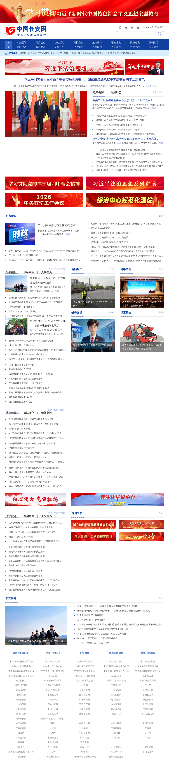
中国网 (148, 728)
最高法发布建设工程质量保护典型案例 (27, 551)
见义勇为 (154, 47)
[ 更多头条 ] (151, 86)
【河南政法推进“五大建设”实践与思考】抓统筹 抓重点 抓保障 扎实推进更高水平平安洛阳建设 (37, 316)
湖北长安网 (148, 699)
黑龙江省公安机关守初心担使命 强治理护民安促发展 (35, 641)
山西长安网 (53, 695)
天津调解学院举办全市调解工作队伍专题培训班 (31, 419)
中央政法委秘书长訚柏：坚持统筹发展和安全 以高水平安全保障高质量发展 (130, 162)
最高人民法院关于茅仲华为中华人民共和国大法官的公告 (35, 392)
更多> (155, 92)
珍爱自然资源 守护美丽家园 (22, 307)
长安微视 (116, 47)
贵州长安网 (53, 709)
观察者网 (84, 742)
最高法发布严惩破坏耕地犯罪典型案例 (27, 556)
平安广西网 (84, 704)
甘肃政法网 (148, 709)
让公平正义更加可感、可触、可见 (93, 643)
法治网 (84, 752)
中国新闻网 (116, 728)
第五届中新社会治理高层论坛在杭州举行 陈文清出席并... (125, 138)
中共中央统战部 (147, 661)
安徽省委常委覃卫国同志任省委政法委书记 (29, 388)
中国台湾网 (21, 728)
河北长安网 (21, 695)
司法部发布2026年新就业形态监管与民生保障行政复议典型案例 (125, 134)
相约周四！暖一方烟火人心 (21, 345)
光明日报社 (21, 680)
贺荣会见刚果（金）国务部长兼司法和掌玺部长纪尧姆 (121, 170)
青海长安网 (21, 714)
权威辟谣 (40, 47)
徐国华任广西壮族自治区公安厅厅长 (26, 378)
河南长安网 (116, 699)
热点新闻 (59, 42)
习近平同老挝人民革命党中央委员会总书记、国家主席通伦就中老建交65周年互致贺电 (84, 79)
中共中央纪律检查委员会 (21, 661)
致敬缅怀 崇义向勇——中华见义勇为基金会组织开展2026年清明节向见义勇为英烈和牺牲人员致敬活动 (127, 260)
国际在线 (116, 733)
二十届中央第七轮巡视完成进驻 (56, 225)
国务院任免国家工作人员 (20, 397)
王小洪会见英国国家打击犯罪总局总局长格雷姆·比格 (120, 150)
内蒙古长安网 (116, 714)
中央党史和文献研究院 (84, 676)
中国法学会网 (116, 752)
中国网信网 (84, 723)
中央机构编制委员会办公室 (148, 671)
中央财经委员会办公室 (84, 671)
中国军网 (116, 737)
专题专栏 (77, 513)
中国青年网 (21, 737)
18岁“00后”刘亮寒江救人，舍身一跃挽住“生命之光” (33, 585)
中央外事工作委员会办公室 (116, 671)
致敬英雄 (135, 47)
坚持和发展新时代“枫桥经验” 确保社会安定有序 (31, 340)
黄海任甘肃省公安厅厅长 (20, 369)
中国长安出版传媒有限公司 (21, 752)
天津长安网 (84, 690)
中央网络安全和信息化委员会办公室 (152, 666)
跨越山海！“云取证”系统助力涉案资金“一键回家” (32, 532)
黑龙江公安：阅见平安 (19, 428)
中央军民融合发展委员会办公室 (23, 671)
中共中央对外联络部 (21, 666)
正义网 (53, 752)
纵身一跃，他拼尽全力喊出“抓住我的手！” (111, 237)
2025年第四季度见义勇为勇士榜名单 (26, 576)
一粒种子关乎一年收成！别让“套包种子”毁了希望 (32, 443)
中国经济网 (53, 737)
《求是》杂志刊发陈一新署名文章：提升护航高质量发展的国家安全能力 (129, 166)
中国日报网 (84, 733)
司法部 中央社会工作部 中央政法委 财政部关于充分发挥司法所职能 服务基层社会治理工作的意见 (127, 224)
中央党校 (53, 676)
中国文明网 (116, 723)
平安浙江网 (148, 690)
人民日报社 (116, 676)
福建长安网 (21, 699)
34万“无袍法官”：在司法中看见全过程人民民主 (31, 527)
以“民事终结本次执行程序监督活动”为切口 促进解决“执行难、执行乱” (36, 523)
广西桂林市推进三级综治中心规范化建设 (28, 354)
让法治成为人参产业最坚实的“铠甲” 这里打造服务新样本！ (36, 541)
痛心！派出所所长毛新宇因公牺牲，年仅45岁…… (32, 472)
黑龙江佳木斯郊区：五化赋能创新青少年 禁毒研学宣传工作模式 (37, 297)
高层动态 (40, 42)
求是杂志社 (148, 676)
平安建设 (116, 42)
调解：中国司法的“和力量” (21, 537)
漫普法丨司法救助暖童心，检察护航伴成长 (29, 457)
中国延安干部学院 (147, 680)
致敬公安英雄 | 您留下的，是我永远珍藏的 (111, 233)
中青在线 (84, 737)
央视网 (21, 733)
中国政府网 (21, 723)
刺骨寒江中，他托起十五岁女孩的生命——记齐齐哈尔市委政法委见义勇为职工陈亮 (36, 580)
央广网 (148, 733)
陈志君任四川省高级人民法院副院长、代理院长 (31, 374)
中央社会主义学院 (84, 680)
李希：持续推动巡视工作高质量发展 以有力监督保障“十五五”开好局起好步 (44, 250)
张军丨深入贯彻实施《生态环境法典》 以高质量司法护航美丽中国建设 (105, 53)
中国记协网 (148, 723)
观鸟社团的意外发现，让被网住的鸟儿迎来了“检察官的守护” (37, 453)
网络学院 (126, 269)
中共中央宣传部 (116, 661)
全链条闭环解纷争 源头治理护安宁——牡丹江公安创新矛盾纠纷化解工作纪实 (37, 302)
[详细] (154, 108)
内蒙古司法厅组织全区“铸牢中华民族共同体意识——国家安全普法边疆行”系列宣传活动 (37, 462)
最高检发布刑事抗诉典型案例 (22, 565)
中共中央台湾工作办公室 (52, 671)
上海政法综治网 (52, 690)
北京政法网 (21, 690)
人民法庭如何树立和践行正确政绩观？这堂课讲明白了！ (35, 433)
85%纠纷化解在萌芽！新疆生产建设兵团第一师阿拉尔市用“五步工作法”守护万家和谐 (37, 350)
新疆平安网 (84, 714)
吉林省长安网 (148, 714)
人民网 (53, 728)
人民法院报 (53, 747)
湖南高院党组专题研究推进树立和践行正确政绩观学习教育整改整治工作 (37, 438)
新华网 (84, 728)
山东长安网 (84, 699)
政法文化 (78, 47)
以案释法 (97, 47)
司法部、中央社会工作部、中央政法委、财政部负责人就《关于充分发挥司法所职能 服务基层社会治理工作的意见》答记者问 (45, 260)
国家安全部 (116, 685)
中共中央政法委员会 (52, 666)
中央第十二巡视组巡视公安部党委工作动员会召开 (119, 125)
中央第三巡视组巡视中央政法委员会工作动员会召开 (122, 100)
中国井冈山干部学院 (116, 680)
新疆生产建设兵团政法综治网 (54, 718)
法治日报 (21, 747)
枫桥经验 (78, 42)
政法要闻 (21, 42)
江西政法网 (53, 699)
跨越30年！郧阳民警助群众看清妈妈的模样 (97, 638)
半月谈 (148, 737)
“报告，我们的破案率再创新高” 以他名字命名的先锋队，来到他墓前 (123, 247)
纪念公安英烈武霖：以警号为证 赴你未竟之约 (30, 481)
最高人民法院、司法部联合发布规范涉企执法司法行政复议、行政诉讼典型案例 (36, 561)
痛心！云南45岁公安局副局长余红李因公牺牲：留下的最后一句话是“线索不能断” (37, 486)
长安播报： (12, 53)
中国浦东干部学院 (52, 680)
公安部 (84, 685)
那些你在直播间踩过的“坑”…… (23, 448)
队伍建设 (135, 42)
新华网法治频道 (116, 757)
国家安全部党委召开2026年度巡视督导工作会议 (118, 129)
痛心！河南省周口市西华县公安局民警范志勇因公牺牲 (34, 468)
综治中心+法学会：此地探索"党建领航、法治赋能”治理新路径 (37, 359)
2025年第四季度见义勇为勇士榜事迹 (26, 571)
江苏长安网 (116, 690)
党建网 (21, 742)
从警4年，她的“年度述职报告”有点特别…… (111, 242)
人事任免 (59, 47)
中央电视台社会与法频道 (84, 757)
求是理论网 (53, 742)
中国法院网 (148, 752)
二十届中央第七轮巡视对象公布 (23, 255)
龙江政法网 (116, 695)
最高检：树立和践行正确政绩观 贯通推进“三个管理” (44, 53)
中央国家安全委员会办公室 (116, 666)
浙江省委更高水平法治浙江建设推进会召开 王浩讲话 (33, 424)
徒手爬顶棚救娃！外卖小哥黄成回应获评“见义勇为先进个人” (36, 589)
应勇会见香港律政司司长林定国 (110, 158)
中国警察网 (21, 757)
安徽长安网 (148, 695)
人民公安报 (116, 747)
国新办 (53, 723)
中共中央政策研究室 (84, 666)
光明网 (53, 733)
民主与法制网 (52, 757)
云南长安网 (84, 709)
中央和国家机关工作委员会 (21, 676)
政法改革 (97, 42)
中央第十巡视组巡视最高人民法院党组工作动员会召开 (121, 116)
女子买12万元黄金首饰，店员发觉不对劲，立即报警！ (102, 634)
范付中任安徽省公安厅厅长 (21, 365)
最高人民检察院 (52, 685)
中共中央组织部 (84, 661)
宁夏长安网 (53, 714)
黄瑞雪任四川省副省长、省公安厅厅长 (27, 383)
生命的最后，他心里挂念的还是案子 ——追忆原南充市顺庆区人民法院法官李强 (37, 477)
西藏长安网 (21, 718)
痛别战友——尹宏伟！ (101, 228)
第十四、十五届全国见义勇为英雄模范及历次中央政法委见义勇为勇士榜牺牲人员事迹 (127, 256)
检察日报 (84, 747)
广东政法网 (21, 704)
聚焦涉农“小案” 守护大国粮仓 (22, 311)
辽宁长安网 (84, 695)
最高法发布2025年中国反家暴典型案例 (27, 547)
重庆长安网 (148, 704)
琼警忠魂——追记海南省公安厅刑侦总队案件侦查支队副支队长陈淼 (122, 251)
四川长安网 (21, 709)
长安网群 (11, 598)
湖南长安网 (53, 704)
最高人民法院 (21, 685)
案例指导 (154, 42)
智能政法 (21, 47)
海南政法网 (116, 704)
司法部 (148, 685)
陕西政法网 (116, 709)
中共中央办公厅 (52, 661)
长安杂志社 (148, 747)
